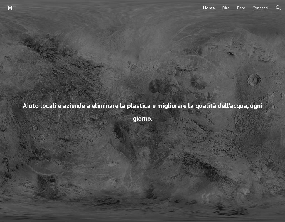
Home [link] (209, 8)
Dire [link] (226, 8)
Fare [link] (241, 8)
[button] (278, 7)
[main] (143, 111)
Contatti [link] (260, 8)
